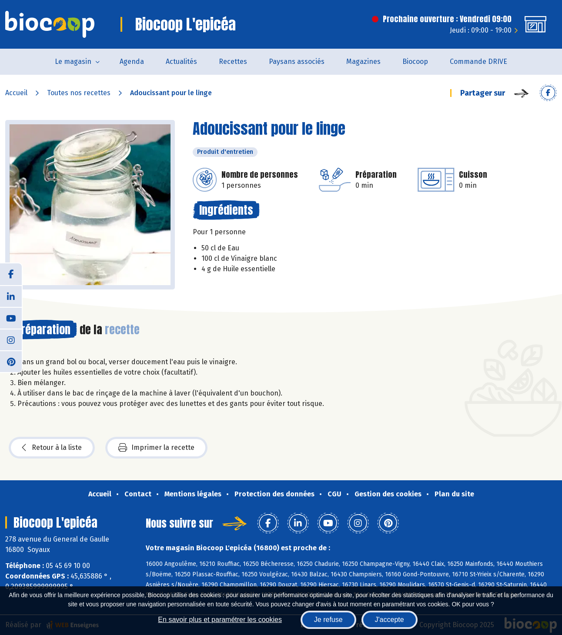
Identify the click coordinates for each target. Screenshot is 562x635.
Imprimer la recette (156, 447)
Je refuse (328, 619)
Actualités (181, 61)
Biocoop (415, 61)
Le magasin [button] (73, 61)
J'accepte (389, 619)
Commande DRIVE (478, 61)
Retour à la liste (52, 447)
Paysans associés (296, 61)
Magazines (363, 61)
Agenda (132, 61)
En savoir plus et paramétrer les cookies (220, 619)
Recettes (233, 61)
